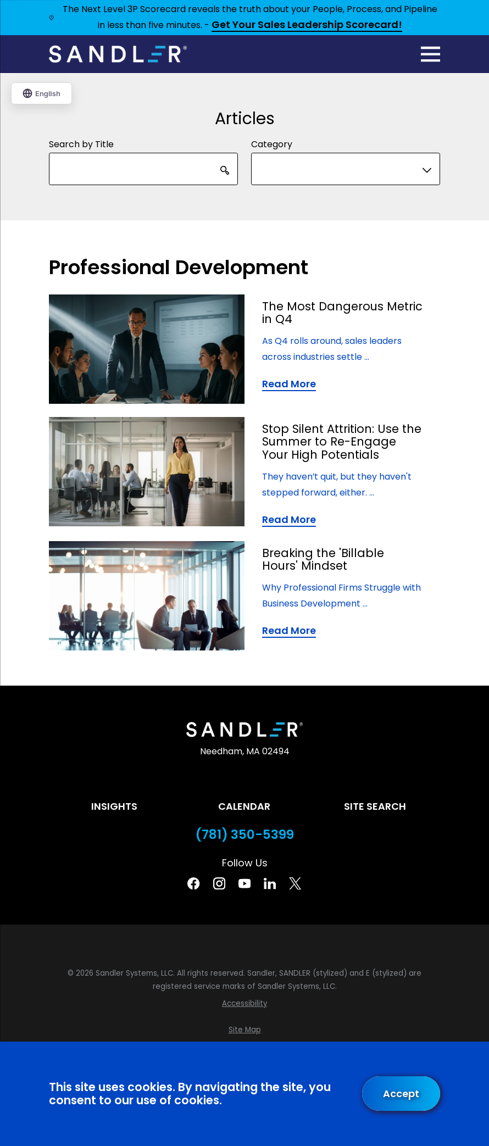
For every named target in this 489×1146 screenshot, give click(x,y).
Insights (114, 806)
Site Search (375, 806)
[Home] (118, 54)
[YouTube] (244, 883)
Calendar (244, 806)
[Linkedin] (270, 883)
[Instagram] (219, 883)
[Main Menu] (430, 54)
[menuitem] (244, 1003)
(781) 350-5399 (245, 834)
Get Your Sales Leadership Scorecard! (307, 25)
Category (271, 144)
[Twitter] (295, 883)
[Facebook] (193, 883)
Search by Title (81, 144)
